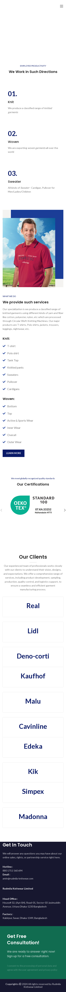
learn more (13, 453)
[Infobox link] (33, 102)
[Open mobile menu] (61, 6)
